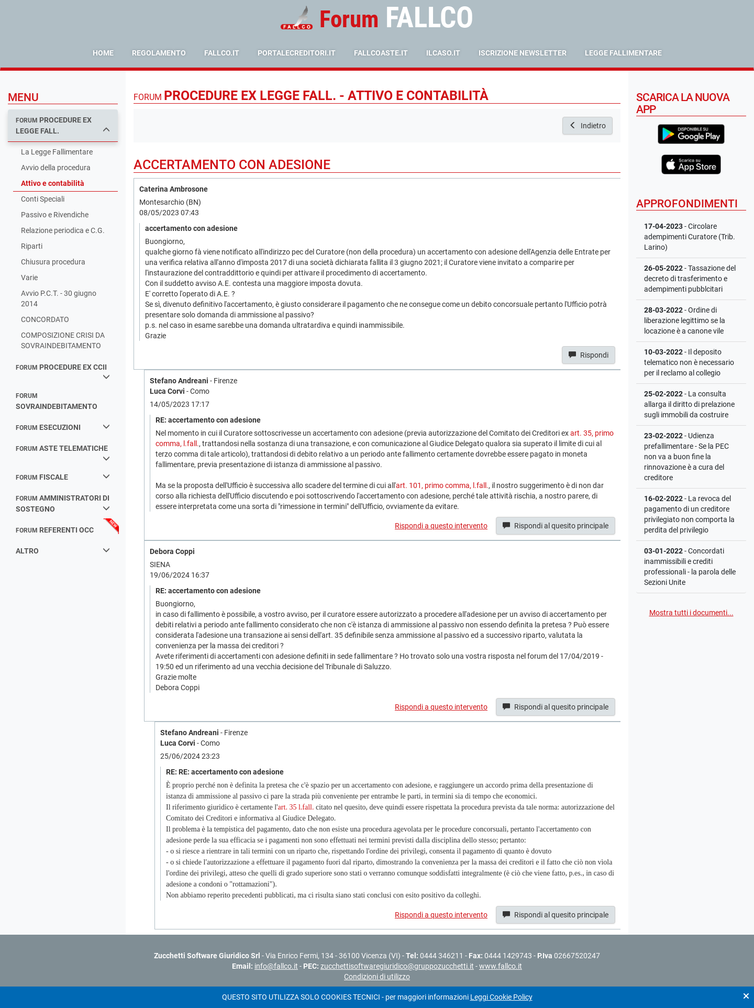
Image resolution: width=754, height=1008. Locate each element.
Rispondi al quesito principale (555, 526)
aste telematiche (63, 453)
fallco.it (221, 53)
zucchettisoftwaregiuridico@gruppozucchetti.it (397, 966)
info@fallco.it (276, 966)
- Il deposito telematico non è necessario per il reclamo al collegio (689, 362)
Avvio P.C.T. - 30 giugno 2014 (58, 298)
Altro (63, 550)
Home (103, 53)
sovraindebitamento (56, 401)
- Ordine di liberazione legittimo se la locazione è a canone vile (684, 320)
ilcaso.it (443, 53)
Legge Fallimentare (623, 53)
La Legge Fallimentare (57, 152)
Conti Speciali (42, 199)
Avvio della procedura (56, 167)
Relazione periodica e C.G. (63, 230)
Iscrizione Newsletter (523, 53)
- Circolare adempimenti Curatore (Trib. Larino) (689, 236)
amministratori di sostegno (63, 503)
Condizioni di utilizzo (377, 976)
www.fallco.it (500, 966)
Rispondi (588, 355)
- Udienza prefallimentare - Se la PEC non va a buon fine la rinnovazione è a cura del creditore (686, 456)
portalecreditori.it (297, 53)
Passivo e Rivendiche (54, 215)
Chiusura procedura (53, 262)
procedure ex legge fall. (63, 125)
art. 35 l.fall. (296, 807)
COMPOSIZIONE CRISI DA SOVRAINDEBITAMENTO (63, 340)
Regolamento (159, 53)
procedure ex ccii (63, 372)
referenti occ (55, 530)
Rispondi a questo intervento (441, 526)
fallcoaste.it (381, 53)
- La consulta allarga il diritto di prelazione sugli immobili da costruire (689, 404)
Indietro (587, 125)
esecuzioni (63, 427)
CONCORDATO (45, 319)
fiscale (63, 476)
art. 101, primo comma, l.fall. (442, 485)
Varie (29, 277)
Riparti (31, 246)
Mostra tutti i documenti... (691, 612)
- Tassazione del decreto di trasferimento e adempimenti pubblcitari (690, 278)
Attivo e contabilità (52, 183)
